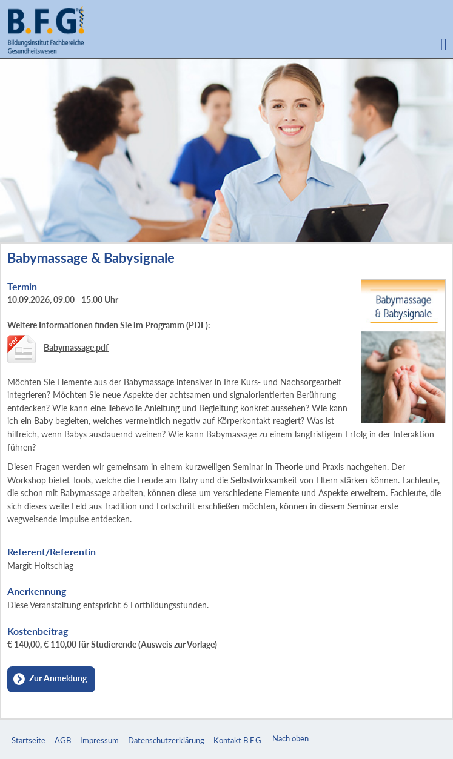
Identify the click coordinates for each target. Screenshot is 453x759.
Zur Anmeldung (58, 678)
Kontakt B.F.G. (238, 740)
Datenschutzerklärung (166, 740)
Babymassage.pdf (76, 347)
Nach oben (290, 738)
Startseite (28, 740)
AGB (63, 740)
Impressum (99, 740)
